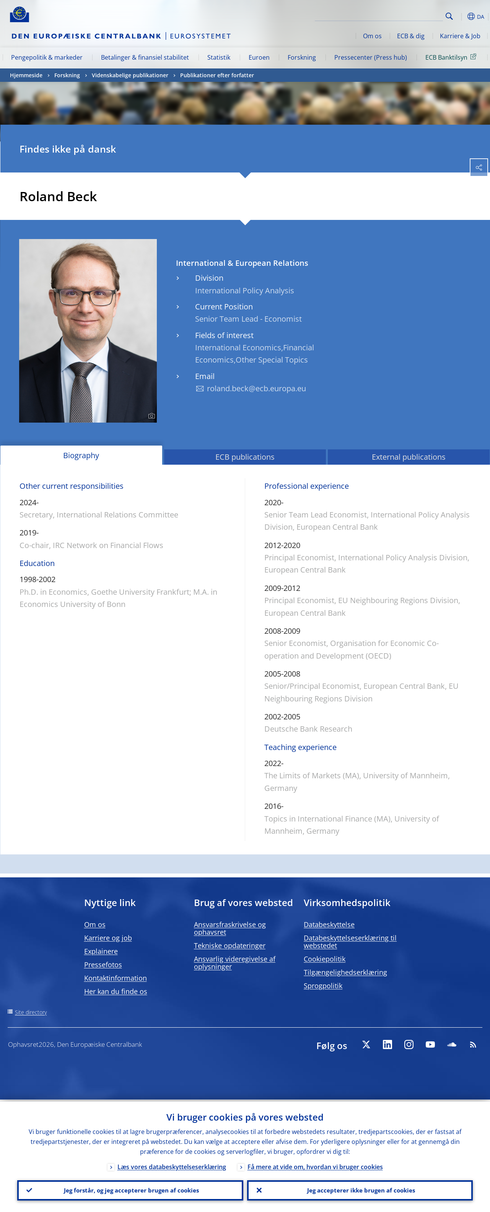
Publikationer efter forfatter (217, 75)
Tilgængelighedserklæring (345, 972)
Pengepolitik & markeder (47, 57)
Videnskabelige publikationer (130, 75)
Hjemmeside (26, 75)
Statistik (218, 57)
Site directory (31, 1012)
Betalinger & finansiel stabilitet (145, 57)
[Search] (404, 15)
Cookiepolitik (324, 958)
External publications (409, 457)
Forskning (302, 57)
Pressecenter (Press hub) (370, 57)
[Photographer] (150, 416)
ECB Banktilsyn (452, 57)
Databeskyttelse (329, 924)
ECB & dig (411, 36)
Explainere (101, 951)
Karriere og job (108, 937)
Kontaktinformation (115, 978)
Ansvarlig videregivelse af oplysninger (234, 962)
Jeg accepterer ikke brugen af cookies (360, 1189)
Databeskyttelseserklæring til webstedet (350, 941)
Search (449, 16)
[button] (461, 16)
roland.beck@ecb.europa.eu (256, 388)
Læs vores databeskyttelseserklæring (171, 1165)
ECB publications (245, 457)
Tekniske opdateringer (229, 945)
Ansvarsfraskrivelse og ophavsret (230, 928)
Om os (372, 36)
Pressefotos (103, 964)
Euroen (259, 57)
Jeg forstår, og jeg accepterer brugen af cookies (130, 1189)
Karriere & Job (460, 36)
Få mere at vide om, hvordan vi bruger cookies (315, 1165)
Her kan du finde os (115, 991)
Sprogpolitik (323, 985)
